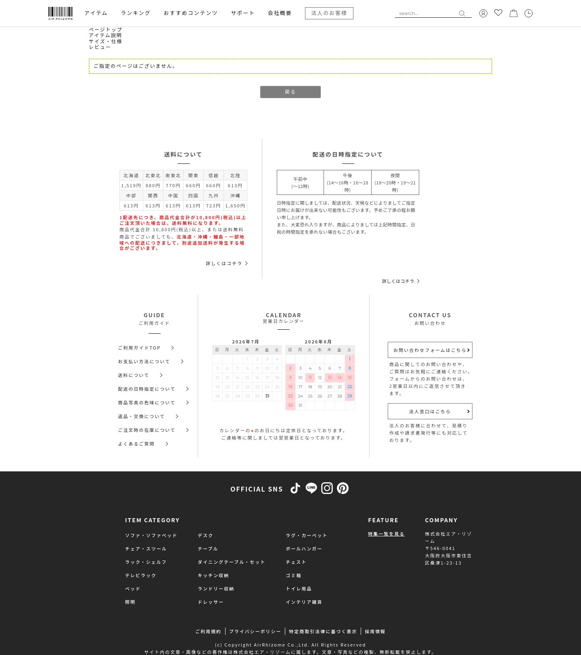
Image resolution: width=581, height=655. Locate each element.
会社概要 (280, 13)
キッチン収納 (213, 575)
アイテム (96, 13)
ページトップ (106, 30)
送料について (134, 375)
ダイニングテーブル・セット (231, 562)
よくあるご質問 (136, 443)
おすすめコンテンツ (190, 13)
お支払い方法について (144, 361)
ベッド (133, 588)
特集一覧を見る (386, 533)
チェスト (296, 562)
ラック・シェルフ (146, 562)
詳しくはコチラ (224, 263)
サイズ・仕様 (106, 41)
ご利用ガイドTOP (139, 347)
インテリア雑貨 (304, 601)
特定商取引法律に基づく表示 (323, 631)
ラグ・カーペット (307, 535)
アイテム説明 (105, 35)
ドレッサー (211, 601)
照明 (130, 601)
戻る (290, 92)
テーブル (208, 548)
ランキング (136, 13)
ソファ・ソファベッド (151, 535)
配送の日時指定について (147, 388)
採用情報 (375, 631)
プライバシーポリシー (255, 631)
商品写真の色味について (147, 402)
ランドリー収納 (216, 588)
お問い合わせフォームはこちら (430, 350)
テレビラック (141, 575)
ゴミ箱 (293, 575)
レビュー (100, 47)
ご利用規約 (208, 631)
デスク (205, 535)
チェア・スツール (146, 548)
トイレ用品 (299, 588)
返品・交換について (141, 416)
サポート (243, 13)
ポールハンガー (304, 548)
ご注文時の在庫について (147, 430)
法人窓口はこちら (430, 411)
